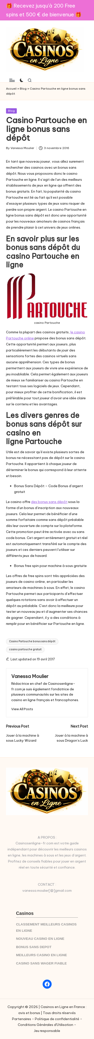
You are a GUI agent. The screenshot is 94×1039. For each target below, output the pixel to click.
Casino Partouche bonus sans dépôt (32, 641)
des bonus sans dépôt (49, 501)
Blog (23, 88)
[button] (22, 709)
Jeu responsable (47, 1030)
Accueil (11, 88)
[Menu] (11, 80)
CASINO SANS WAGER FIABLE (41, 963)
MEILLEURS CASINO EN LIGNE (41, 955)
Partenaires (21, 1019)
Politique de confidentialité (57, 1019)
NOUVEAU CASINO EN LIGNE (40, 939)
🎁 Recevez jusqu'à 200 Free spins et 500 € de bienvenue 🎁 (43, 10)
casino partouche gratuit (25, 649)
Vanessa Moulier (29, 676)
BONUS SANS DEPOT (33, 947)
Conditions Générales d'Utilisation (45, 1024)
